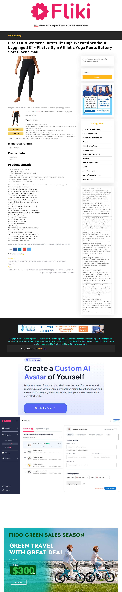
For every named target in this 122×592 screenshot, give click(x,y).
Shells (85, 167)
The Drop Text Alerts (15, 208)
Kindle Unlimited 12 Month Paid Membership (23, 202)
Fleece (85, 142)
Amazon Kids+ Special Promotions (20, 232)
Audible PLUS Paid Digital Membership (21, 193)
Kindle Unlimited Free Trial (17, 221)
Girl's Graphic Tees (90, 146)
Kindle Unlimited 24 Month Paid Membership (23, 191)
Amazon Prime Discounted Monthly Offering (23, 228)
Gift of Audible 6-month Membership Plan (22, 198)
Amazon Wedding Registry (17, 217)
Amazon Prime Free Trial (16, 219)
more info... (86, 201)
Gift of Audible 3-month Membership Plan (22, 196)
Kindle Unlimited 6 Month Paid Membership (23, 211)
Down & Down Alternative (92, 138)
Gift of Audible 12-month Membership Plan (22, 189)
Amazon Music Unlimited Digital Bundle (21, 238)
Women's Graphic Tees (91, 175)
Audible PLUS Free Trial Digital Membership (22, 206)
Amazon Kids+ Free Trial (16, 230)
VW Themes (42, 349)
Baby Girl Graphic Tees (91, 129)
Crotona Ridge (15, 35)
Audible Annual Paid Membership (19, 187)
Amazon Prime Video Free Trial (18, 241)
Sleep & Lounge (88, 171)
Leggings (21, 254)
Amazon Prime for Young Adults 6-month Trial (24, 213)
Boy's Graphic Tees (90, 134)
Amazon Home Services (16, 223)
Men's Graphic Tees (90, 163)
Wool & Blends (88, 179)
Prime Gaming (13, 226)
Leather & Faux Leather (91, 154)
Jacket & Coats (88, 150)
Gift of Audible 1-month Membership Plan (22, 200)
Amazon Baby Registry (16, 215)
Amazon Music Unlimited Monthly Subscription (24, 236)
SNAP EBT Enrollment (15, 204)
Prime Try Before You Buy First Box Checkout (23, 234)
